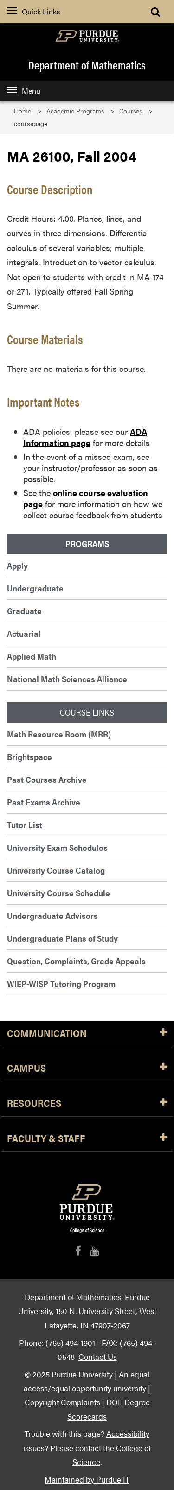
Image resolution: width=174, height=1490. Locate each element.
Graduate (24, 610)
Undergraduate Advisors (52, 915)
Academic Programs (75, 111)
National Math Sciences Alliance (67, 679)
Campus (87, 1068)
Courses (130, 111)
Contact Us (97, 1356)
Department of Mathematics (87, 65)
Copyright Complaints (62, 1402)
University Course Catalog (56, 870)
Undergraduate (35, 588)
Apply (17, 565)
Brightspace (29, 756)
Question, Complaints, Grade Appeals (76, 961)
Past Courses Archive (47, 779)
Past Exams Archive (43, 802)
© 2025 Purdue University (69, 1374)
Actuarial (24, 633)
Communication (87, 1033)
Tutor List (24, 824)
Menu (23, 90)
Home (22, 111)
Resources (87, 1103)
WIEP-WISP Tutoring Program (61, 983)
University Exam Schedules (57, 847)
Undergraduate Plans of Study (62, 938)
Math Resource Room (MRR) (59, 734)
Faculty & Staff (87, 1138)
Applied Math (31, 656)
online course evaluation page (85, 498)
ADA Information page (85, 437)
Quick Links (33, 11)
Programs (87, 543)
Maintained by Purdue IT (87, 1479)
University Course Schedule (58, 893)
